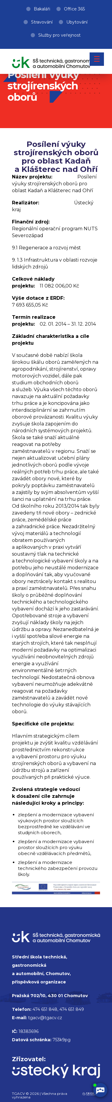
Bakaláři (42, 9)
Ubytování (77, 22)
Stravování (42, 22)
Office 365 (74, 9)
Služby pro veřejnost (59, 35)
